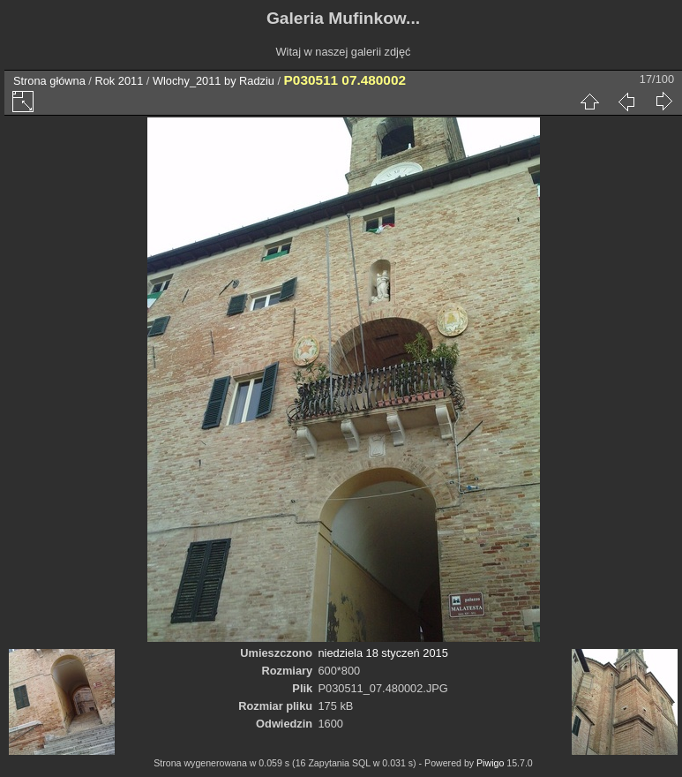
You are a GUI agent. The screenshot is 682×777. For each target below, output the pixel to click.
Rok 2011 (118, 80)
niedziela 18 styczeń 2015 (383, 653)
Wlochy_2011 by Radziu (213, 80)
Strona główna (49, 80)
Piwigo (490, 763)
